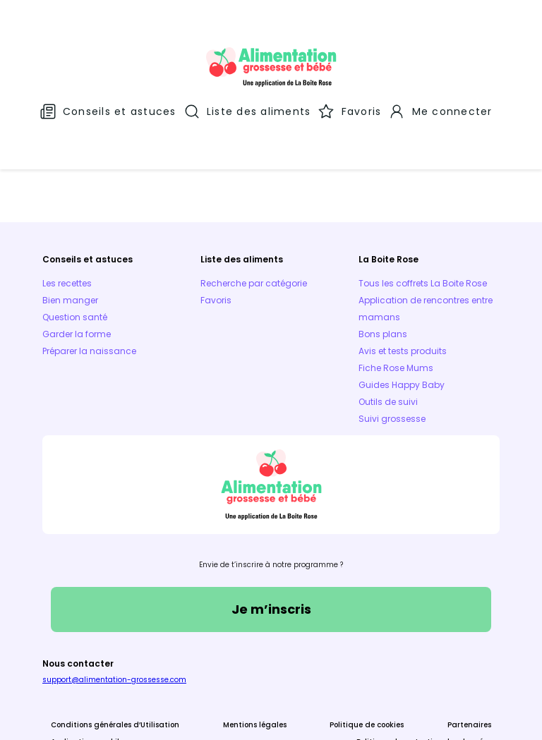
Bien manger (70, 223)
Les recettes (67, 206)
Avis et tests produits (403, 273)
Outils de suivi (388, 324)
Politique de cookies (367, 647)
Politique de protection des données (423, 664)
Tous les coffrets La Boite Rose (423, 206)
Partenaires (469, 647)
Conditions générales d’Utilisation (115, 647)
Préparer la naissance (89, 273)
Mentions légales (255, 647)
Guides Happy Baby (402, 307)
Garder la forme (76, 256)
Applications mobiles (89, 664)
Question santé (74, 239)
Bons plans (383, 256)
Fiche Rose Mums (396, 290)
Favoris (215, 223)
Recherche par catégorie (253, 206)
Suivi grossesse (392, 341)
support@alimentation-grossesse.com (114, 602)
